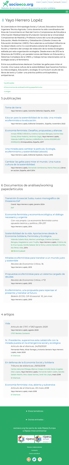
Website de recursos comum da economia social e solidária (28, 8)
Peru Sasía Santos (30, 375)
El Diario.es (15, 356)
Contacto (34, 450)
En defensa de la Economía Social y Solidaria (29, 362)
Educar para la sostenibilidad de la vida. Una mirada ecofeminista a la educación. (33, 119)
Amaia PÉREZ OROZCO (20, 134)
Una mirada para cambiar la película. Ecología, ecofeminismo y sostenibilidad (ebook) (30, 150)
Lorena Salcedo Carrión (55, 245)
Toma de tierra (13, 107)
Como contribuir (34, 453)
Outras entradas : (36, 420)
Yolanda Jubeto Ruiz (19, 239)
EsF (12, 208)
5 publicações (9, 83)
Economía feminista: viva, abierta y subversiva (30, 384)
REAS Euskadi (19, 251)
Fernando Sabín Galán (48, 372)
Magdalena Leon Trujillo (28, 242)
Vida (7, 323)
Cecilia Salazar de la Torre (34, 245)
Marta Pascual (53, 168)
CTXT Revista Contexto (20, 333)
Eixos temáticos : (36, 411)
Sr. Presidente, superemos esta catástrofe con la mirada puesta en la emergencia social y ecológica (32, 341)
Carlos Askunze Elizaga (21, 369)
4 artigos (7, 91)
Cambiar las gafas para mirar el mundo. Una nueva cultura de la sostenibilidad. (32, 163)
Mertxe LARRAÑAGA (34, 139)
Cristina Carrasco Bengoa (42, 134)
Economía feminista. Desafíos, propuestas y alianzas (33, 130)
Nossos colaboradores (34, 447)
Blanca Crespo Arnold (40, 369)
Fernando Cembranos (37, 168)
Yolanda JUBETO (18, 139)
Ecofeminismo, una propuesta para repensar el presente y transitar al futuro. (31, 291)
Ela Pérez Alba (17, 248)
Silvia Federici (22, 136)
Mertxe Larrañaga (36, 239)
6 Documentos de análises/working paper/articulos (23, 87)
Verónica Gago (35, 136)
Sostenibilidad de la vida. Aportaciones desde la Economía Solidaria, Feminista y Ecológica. (31, 234)
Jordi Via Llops (45, 375)
